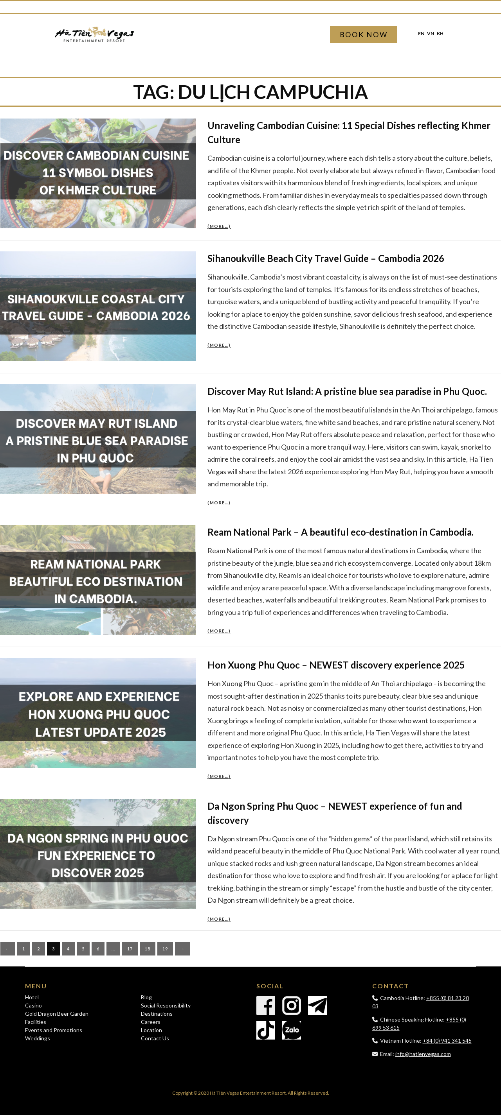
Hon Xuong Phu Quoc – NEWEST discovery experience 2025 (336, 664)
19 (165, 948)
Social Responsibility (166, 1005)
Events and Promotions (53, 1030)
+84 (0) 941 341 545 (447, 1040)
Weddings (37, 1038)
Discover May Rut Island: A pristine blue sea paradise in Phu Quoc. (347, 391)
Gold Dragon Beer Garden (56, 1013)
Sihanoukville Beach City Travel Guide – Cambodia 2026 (325, 258)
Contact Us (155, 1038)
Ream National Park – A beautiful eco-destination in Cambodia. (340, 532)
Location (151, 1030)
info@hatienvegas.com (423, 1053)
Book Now (364, 34)
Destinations (157, 1013)
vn (430, 33)
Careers (150, 1021)
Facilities (35, 1021)
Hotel (32, 997)
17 (130, 948)
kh (440, 33)
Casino (33, 1005)
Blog (146, 997)
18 (147, 948)
